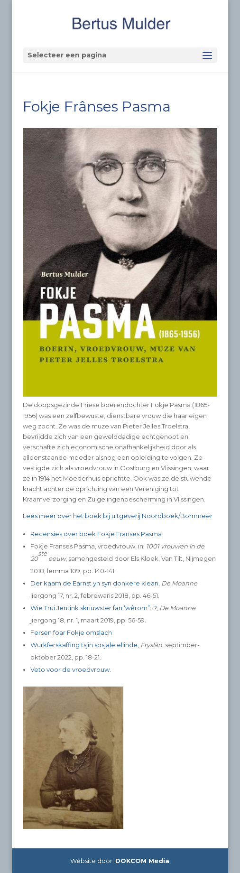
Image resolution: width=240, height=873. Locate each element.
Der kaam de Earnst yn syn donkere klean (94, 583)
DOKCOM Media (142, 860)
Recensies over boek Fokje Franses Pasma (96, 534)
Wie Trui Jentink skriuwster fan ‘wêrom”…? (93, 608)
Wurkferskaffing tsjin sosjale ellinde (84, 645)
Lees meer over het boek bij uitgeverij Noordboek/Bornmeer (117, 516)
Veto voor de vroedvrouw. (70, 669)
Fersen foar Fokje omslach (71, 632)
